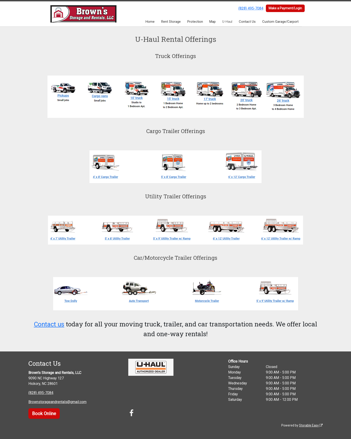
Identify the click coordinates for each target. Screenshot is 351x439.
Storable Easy (311, 425)
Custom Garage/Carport (280, 22)
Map (212, 22)
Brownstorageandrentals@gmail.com (57, 402)
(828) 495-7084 (250, 8)
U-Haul (227, 22)
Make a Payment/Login (285, 8)
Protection (195, 22)
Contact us (49, 324)
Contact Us (247, 22)
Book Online (44, 413)
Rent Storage (171, 22)
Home (150, 22)
